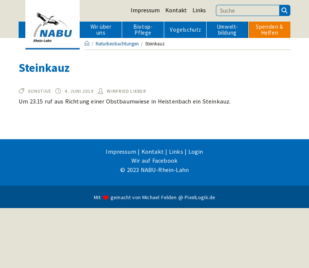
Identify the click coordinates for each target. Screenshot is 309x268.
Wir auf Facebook (154, 220)
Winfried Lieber (126, 91)
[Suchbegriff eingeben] (247, 10)
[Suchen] (284, 10)
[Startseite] (87, 44)
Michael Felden (159, 257)
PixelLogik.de (200, 257)
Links (199, 10)
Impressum (145, 10)
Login (195, 211)
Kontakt (176, 10)
